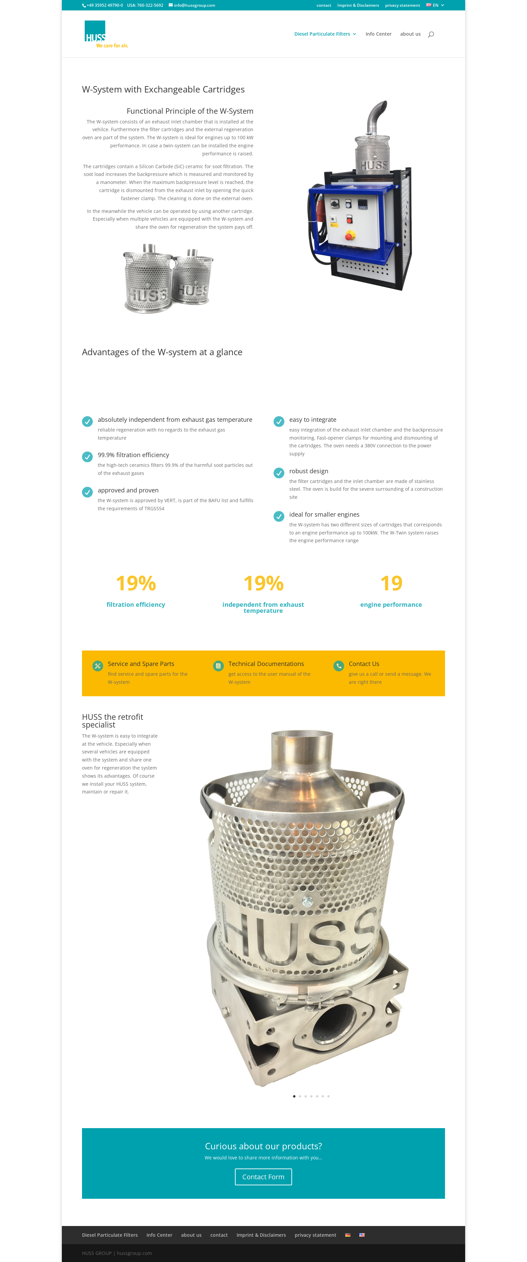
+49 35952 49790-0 (105, 5)
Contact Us (364, 664)
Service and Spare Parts (141, 664)
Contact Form (263, 1176)
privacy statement (402, 5)
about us (410, 34)
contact (324, 5)
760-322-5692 (150, 5)
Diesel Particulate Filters (322, 34)
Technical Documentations (266, 664)
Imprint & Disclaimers (358, 5)
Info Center (379, 34)
